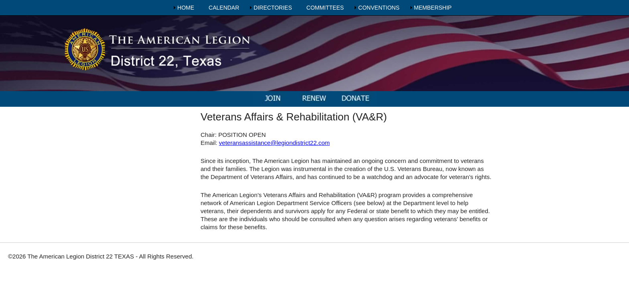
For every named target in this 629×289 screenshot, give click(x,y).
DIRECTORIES (273, 7)
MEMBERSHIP (433, 7)
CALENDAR (224, 7)
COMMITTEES (325, 7)
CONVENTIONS (379, 7)
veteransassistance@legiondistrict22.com (274, 142)
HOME (185, 7)
